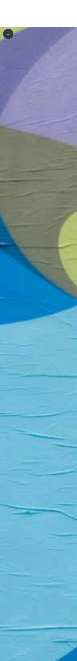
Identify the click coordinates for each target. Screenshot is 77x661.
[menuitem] (8, 6)
